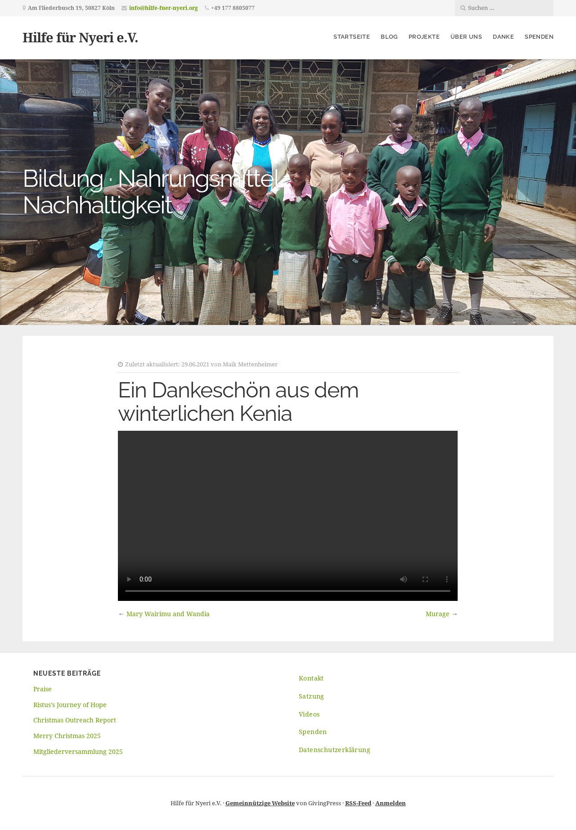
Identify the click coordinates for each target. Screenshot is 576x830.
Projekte (424, 36)
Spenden (539, 36)
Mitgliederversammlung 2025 (78, 751)
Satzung (311, 696)
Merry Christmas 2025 (67, 735)
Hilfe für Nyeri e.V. (80, 37)
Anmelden (390, 803)
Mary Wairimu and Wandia (168, 613)
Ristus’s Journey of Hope (70, 704)
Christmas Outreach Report (74, 720)
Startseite (351, 36)
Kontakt (311, 678)
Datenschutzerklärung (334, 749)
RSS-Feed (358, 803)
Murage (438, 613)
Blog (389, 36)
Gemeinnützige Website (260, 803)
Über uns (466, 36)
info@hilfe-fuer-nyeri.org (163, 8)
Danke (503, 36)
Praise (42, 689)
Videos (309, 714)
